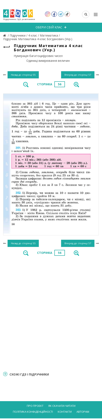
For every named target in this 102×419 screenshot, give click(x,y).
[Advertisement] (51, 313)
